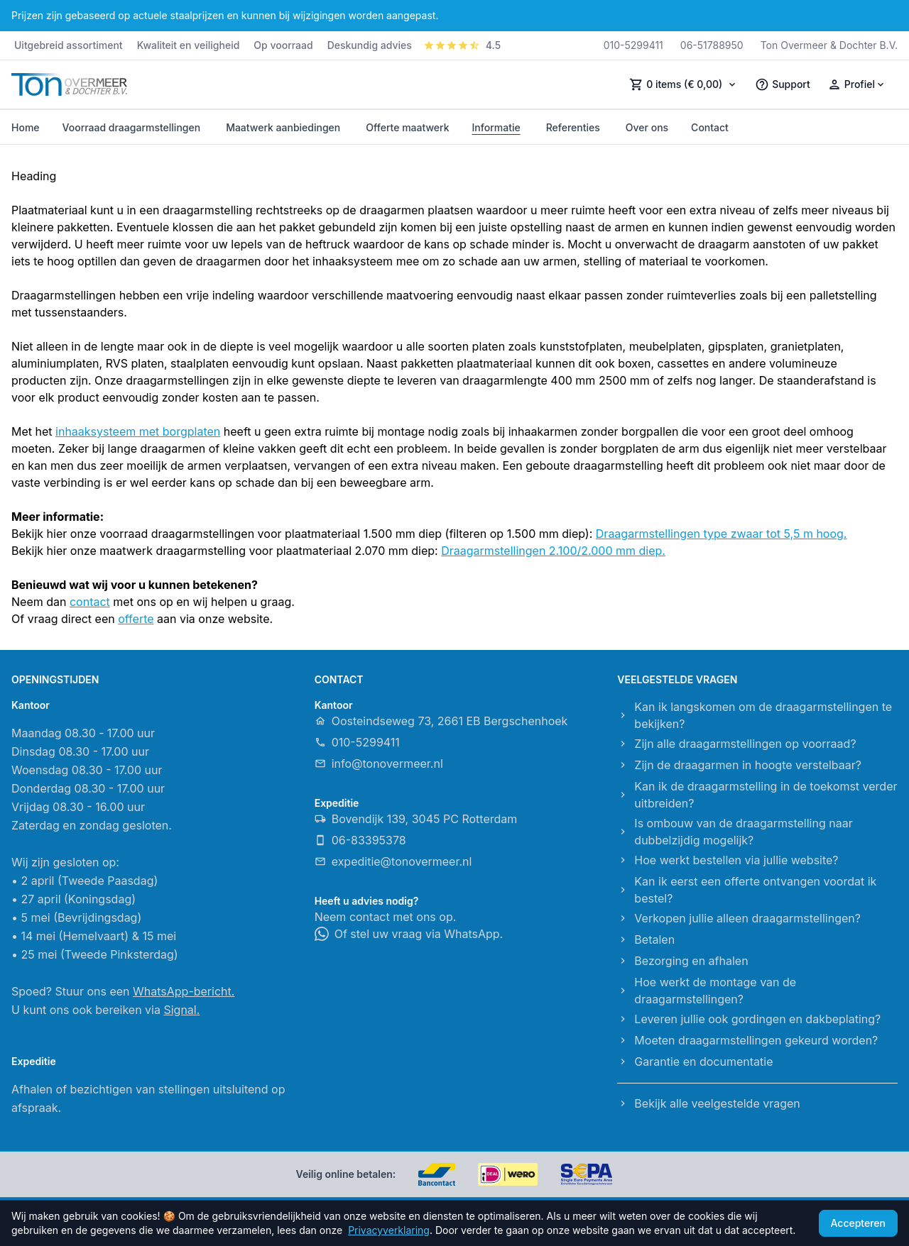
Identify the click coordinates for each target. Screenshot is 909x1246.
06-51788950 (712, 45)
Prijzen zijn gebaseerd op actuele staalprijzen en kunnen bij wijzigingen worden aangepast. (224, 15)
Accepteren (858, 1223)
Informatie (496, 127)
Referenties (573, 127)
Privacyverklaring (389, 1230)
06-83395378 (360, 840)
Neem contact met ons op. (386, 917)
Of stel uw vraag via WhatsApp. (409, 934)
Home (25, 127)
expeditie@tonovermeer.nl (393, 861)
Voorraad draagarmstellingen (131, 127)
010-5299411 (633, 45)
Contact (710, 127)
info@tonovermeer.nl (379, 763)
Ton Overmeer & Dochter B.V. (829, 45)
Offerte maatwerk (407, 127)
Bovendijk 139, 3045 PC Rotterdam (416, 819)
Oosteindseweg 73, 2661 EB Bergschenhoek (441, 721)
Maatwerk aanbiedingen (283, 127)
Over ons (647, 127)
